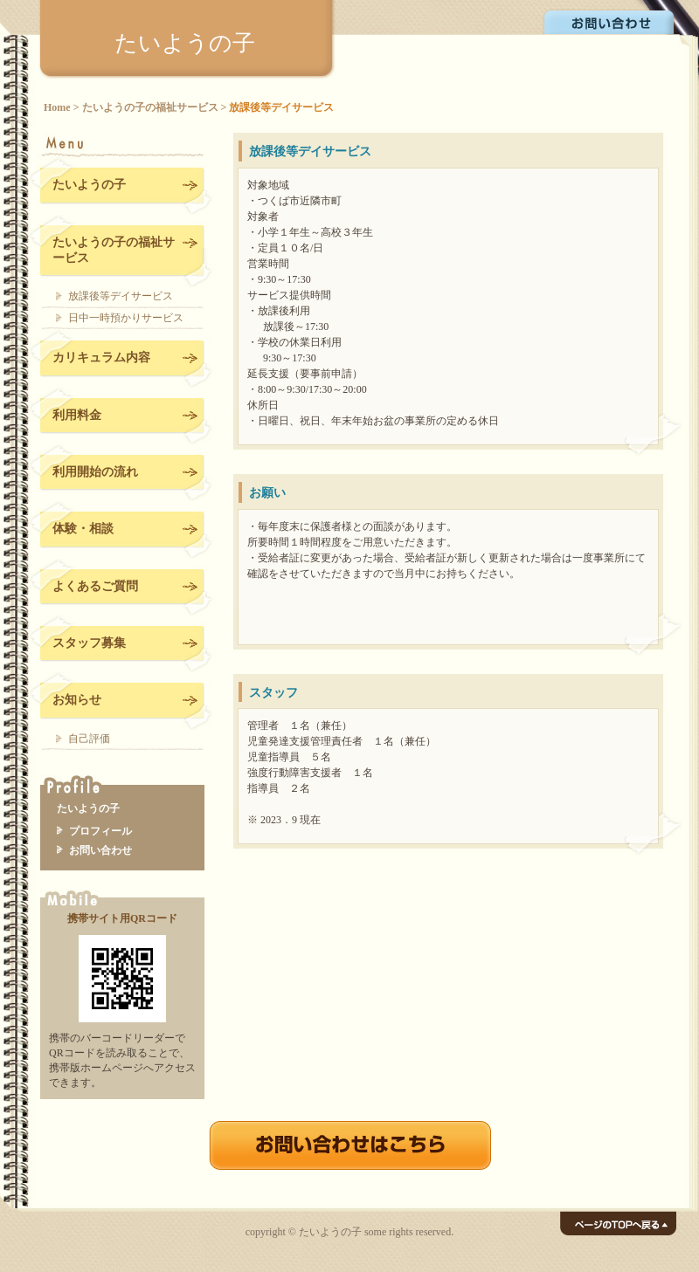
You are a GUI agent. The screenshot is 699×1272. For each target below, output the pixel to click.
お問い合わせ (610, 21)
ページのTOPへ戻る (618, 1223)
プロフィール (100, 831)
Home (57, 107)
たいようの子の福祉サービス (150, 107)
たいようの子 (184, 43)
